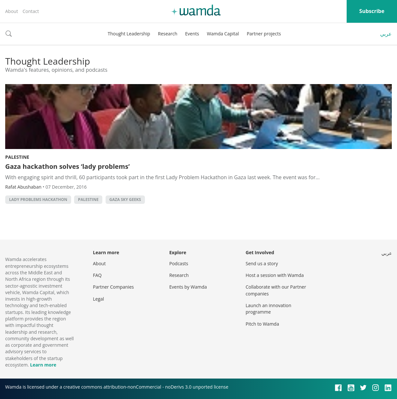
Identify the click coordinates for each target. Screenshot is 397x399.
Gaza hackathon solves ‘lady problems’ (67, 166)
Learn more (43, 365)
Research (167, 34)
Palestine (17, 157)
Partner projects (264, 34)
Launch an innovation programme (268, 308)
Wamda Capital (223, 34)
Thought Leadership (129, 34)
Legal (98, 299)
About (11, 11)
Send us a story (262, 263)
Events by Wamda (188, 287)
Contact (30, 11)
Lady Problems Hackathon (38, 199)
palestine (88, 199)
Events (192, 34)
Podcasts (178, 263)
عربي (386, 33)
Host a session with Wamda (275, 275)
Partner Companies (113, 287)
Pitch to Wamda (262, 324)
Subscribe (371, 11)
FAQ (97, 275)
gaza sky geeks (125, 199)
